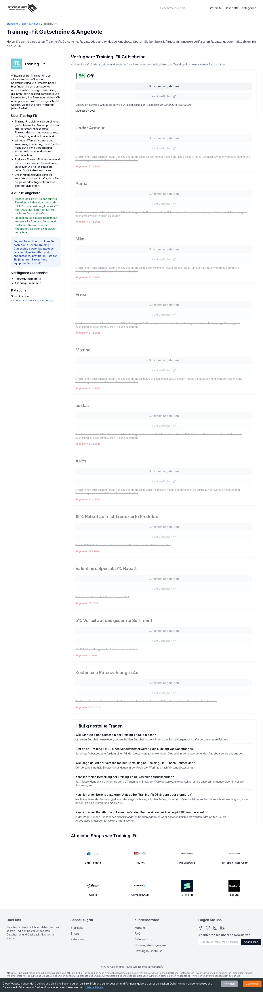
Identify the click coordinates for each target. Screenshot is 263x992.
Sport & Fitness (31, 23)
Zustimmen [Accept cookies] (252, 983)
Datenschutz (143, 939)
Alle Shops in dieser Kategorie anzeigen (32, 300)
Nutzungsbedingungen (150, 945)
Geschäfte (232, 8)
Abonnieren (251, 941)
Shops (74, 933)
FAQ (137, 933)
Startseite (215, 8)
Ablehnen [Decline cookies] (229, 983)
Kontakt (139, 927)
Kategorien (248, 8)
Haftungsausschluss (148, 951)
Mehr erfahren (94, 987)
